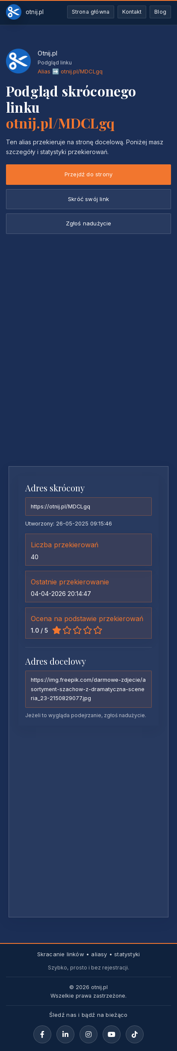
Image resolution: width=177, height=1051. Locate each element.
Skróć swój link (88, 199)
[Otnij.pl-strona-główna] (25, 12)
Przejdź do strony (88, 174)
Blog (160, 12)
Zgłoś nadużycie (89, 223)
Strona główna (91, 12)
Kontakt (132, 12)
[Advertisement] (88, 367)
